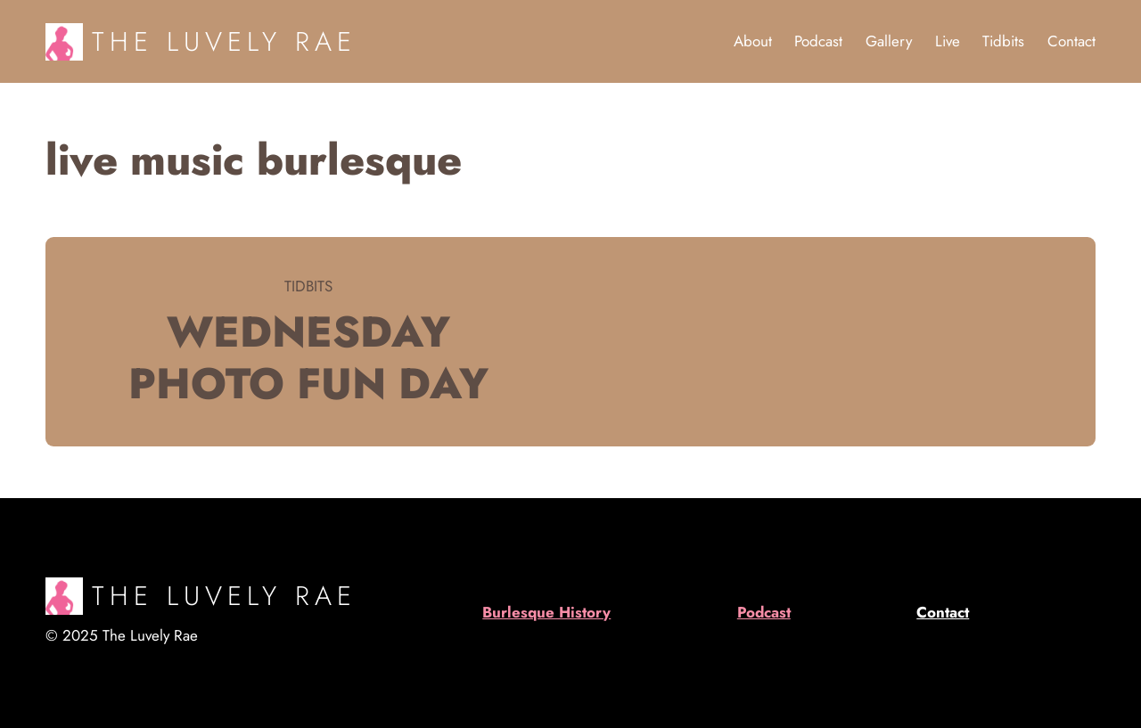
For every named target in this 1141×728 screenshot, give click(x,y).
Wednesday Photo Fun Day (308, 358)
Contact (942, 612)
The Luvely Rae (224, 41)
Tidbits (308, 286)
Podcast (764, 612)
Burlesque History (546, 612)
